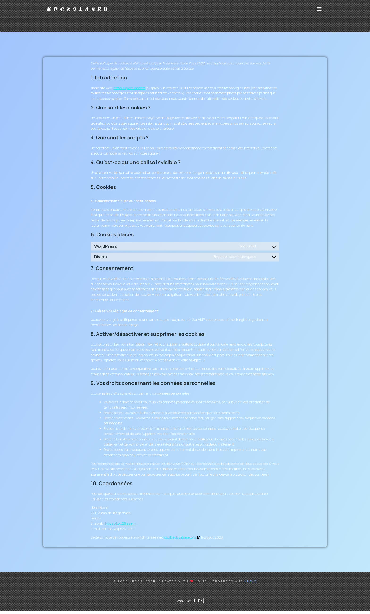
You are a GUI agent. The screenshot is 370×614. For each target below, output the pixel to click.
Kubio (250, 584)
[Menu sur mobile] (319, 11)
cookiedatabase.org (180, 540)
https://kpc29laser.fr (129, 91)
